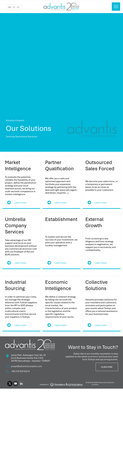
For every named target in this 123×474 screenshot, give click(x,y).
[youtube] (15, 384)
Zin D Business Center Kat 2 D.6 (27, 357)
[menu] (116, 6)
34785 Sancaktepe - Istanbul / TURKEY (30, 360)
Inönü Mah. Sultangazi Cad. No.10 (28, 355)
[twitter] (9, 384)
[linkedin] (21, 384)
